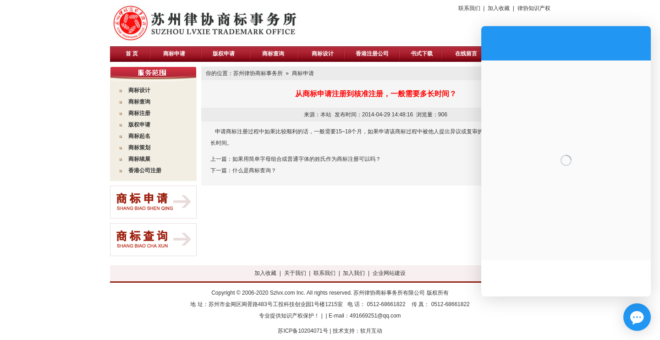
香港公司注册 (144, 170)
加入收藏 (499, 8)
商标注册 (139, 113)
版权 (133, 124)
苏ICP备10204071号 (303, 331)
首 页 (132, 53)
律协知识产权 (533, 8)
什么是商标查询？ (254, 170)
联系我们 (469, 8)
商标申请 (174, 53)
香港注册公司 (372, 53)
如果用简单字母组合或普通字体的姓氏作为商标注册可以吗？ (306, 159)
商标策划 (139, 147)
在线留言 (466, 53)
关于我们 (295, 273)
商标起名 (139, 136)
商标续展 (139, 159)
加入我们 (354, 273)
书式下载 (422, 53)
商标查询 (273, 53)
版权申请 (224, 53)
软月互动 (371, 331)
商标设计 (323, 53)
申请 (144, 124)
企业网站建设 (389, 273)
